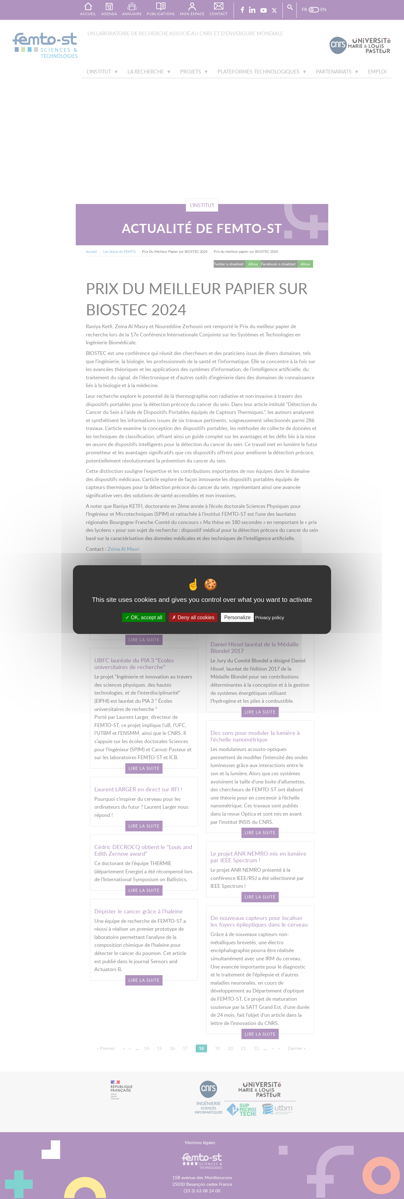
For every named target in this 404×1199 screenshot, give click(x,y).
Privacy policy (269, 617)
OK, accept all (143, 617)
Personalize (237, 617)
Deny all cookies (193, 617)
